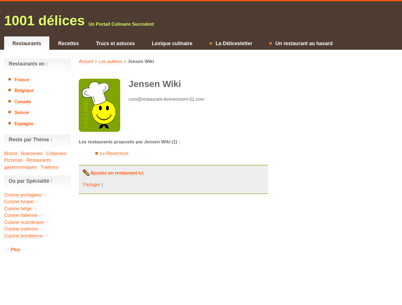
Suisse (22, 112)
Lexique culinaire (172, 43)
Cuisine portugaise (23, 194)
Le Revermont (114, 153)
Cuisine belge (18, 208)
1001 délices (44, 20)
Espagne (24, 123)
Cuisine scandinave (24, 222)
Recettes (68, 43)
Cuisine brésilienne (23, 235)
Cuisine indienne (21, 228)
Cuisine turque (19, 201)
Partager (91, 184)
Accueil (86, 61)
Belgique (24, 90)
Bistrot (10, 153)
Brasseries (31, 153)
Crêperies (56, 153)
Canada (23, 101)
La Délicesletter (231, 43)
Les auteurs (110, 61)
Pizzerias (13, 159)
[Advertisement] (37, 281)
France (22, 79)
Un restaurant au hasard (301, 43)
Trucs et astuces (115, 43)
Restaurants (26, 43)
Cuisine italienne (21, 215)
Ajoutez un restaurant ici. (117, 173)
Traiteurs (49, 167)
